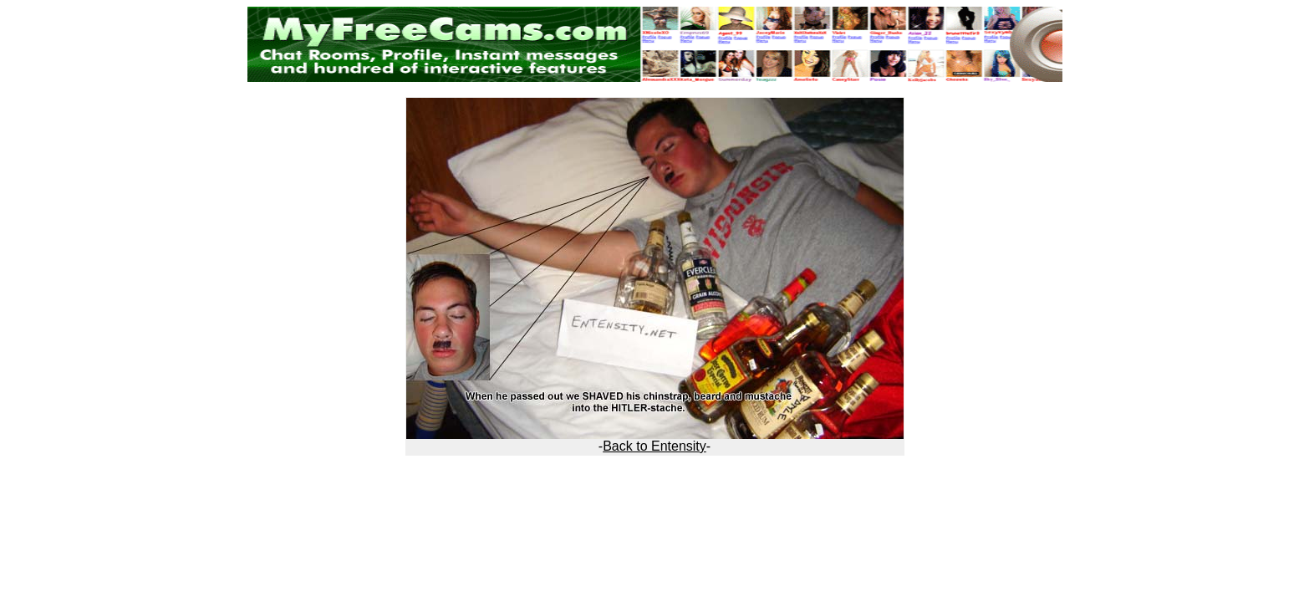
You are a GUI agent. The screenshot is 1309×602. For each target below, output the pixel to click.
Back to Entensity (654, 446)
